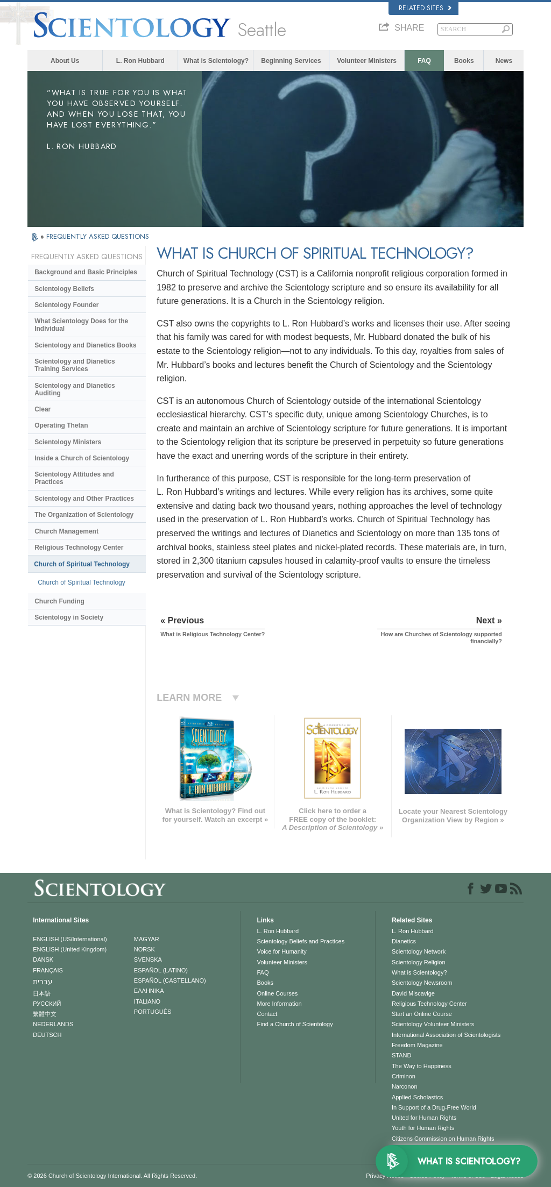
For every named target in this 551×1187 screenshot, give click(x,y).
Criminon (403, 1076)
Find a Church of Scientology (295, 1024)
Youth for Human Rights (423, 1128)
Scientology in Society (68, 617)
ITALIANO (147, 1001)
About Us (65, 61)
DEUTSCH (47, 1035)
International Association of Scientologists (446, 1035)
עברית (43, 981)
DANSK (43, 959)
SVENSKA (148, 959)
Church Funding (59, 601)
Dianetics (404, 941)
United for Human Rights (424, 1117)
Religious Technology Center (78, 547)
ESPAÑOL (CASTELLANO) (170, 980)
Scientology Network (419, 951)
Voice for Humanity (281, 951)
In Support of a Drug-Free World (434, 1107)
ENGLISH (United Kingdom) (70, 949)
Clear (42, 409)
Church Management (66, 531)
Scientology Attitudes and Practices (74, 478)
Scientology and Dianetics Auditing (74, 389)
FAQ (424, 61)
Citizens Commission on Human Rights (443, 1138)
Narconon (405, 1086)
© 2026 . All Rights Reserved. (112, 1175)
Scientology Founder (66, 305)
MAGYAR (146, 939)
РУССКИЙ (47, 1003)
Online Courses (277, 993)
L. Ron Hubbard (140, 61)
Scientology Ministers (67, 442)
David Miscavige (413, 993)
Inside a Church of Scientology (81, 458)
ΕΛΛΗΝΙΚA (149, 990)
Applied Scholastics (417, 1097)
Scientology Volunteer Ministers (433, 1024)
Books (464, 61)
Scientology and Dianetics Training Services (74, 365)
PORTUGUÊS (152, 1011)
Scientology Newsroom (422, 982)
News (504, 61)
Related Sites (425, 8)
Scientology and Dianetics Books (85, 345)
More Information (279, 1003)
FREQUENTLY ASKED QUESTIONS (97, 236)
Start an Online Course (422, 1014)
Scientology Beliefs (64, 289)
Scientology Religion (419, 962)
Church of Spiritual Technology (82, 564)
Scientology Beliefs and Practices (300, 941)
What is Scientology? (216, 61)
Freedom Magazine (417, 1045)
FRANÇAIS (48, 970)
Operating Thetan (61, 425)
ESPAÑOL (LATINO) (161, 970)
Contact (267, 1014)
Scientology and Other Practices (84, 498)
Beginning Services (291, 61)
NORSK (144, 949)
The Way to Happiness (421, 1066)
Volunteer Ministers (366, 61)
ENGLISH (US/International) (70, 939)
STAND (401, 1055)
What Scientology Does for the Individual (81, 324)
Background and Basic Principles (85, 272)
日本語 (42, 993)
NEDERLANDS (53, 1024)
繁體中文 (44, 1014)
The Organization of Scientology (83, 514)
